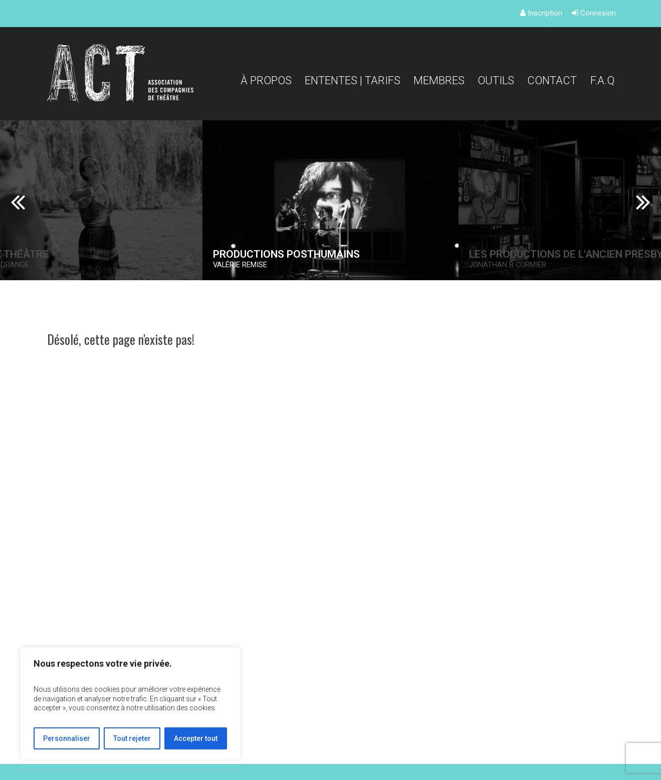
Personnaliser (66, 738)
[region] (130, 703)
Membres (439, 80)
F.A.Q (602, 80)
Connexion (594, 13)
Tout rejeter (132, 738)
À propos (266, 80)
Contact (552, 80)
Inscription (541, 13)
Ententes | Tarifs (352, 80)
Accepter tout (195, 738)
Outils (496, 80)
